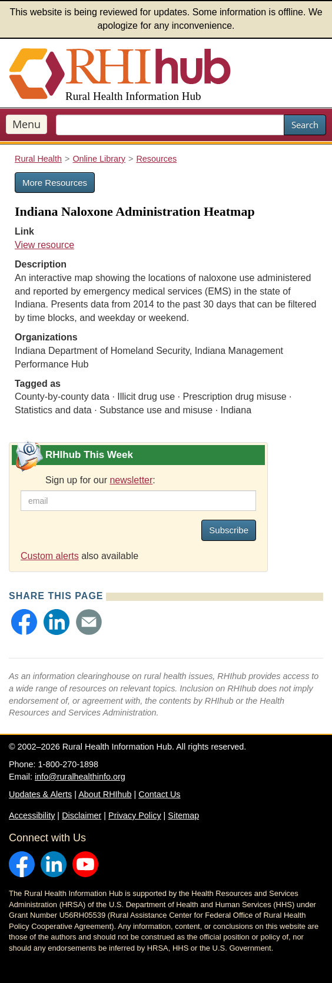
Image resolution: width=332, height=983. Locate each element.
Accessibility (32, 815)
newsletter (130, 480)
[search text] (170, 125)
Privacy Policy (134, 815)
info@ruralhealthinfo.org (80, 776)
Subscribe (228, 530)
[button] (24, 622)
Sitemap (183, 815)
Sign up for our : (100, 480)
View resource (44, 245)
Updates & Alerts (40, 794)
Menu (26, 124)
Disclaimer (81, 815)
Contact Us (159, 794)
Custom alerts (50, 556)
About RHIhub (104, 794)
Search (304, 125)
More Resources (54, 183)
